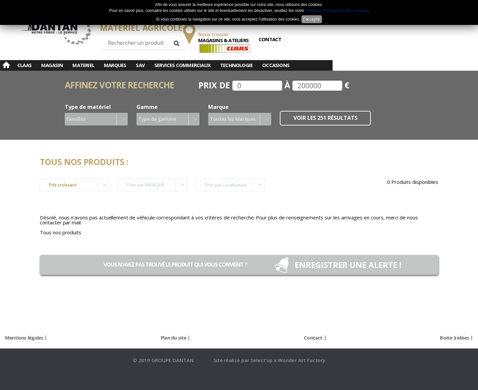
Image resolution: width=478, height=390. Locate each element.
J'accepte (311, 19)
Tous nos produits (60, 232)
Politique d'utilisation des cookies (336, 10)
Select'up (262, 360)
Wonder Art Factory (301, 360)
